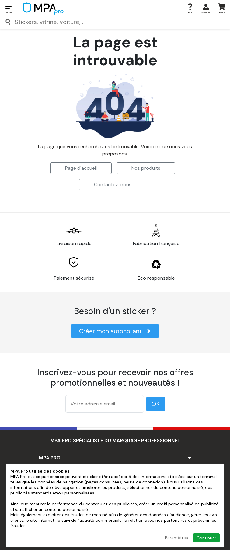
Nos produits (145, 168)
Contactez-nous (112, 184)
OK (156, 404)
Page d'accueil (81, 168)
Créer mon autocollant (115, 331)
